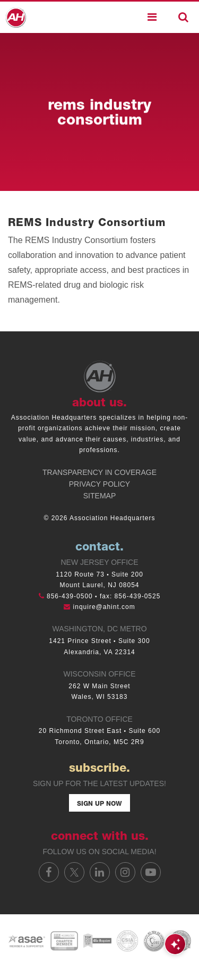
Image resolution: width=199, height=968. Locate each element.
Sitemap (99, 495)
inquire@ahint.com (104, 607)
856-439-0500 (70, 596)
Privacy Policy (99, 484)
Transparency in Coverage (99, 472)
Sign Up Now (99, 804)
